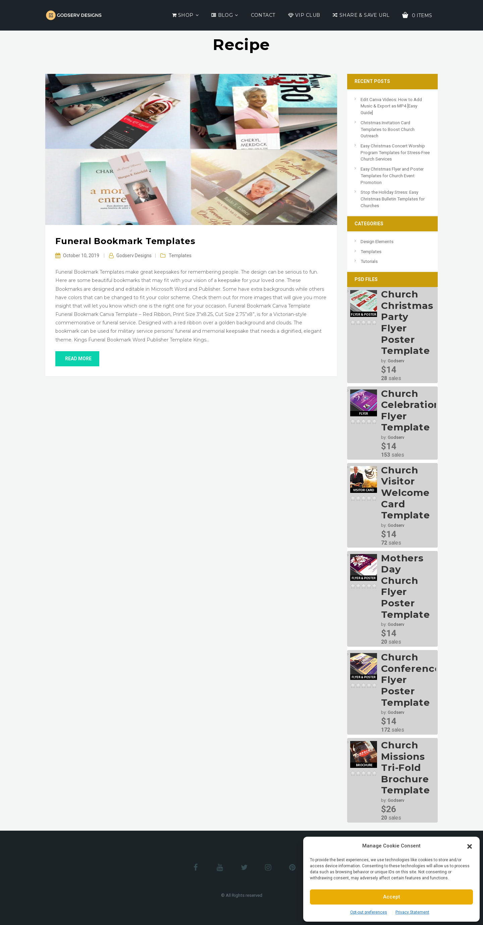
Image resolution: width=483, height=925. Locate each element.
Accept (391, 897)
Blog (225, 15)
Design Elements (377, 241)
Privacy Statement (412, 912)
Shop (186, 15)
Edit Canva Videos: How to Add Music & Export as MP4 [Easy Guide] (391, 106)
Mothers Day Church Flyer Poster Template (405, 586)
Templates (180, 255)
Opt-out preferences (368, 912)
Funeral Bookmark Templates (125, 241)
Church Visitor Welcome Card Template (405, 492)
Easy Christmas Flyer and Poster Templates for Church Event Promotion (392, 176)
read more (77, 358)
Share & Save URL (364, 15)
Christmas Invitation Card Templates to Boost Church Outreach (388, 129)
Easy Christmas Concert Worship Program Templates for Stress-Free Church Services (395, 152)
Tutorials (369, 261)
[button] (469, 845)
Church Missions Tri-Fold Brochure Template (405, 767)
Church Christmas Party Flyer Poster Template (407, 322)
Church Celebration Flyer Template (410, 410)
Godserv (396, 360)
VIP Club (307, 15)
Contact (263, 15)
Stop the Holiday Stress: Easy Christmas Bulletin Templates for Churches (393, 199)
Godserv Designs (134, 255)
